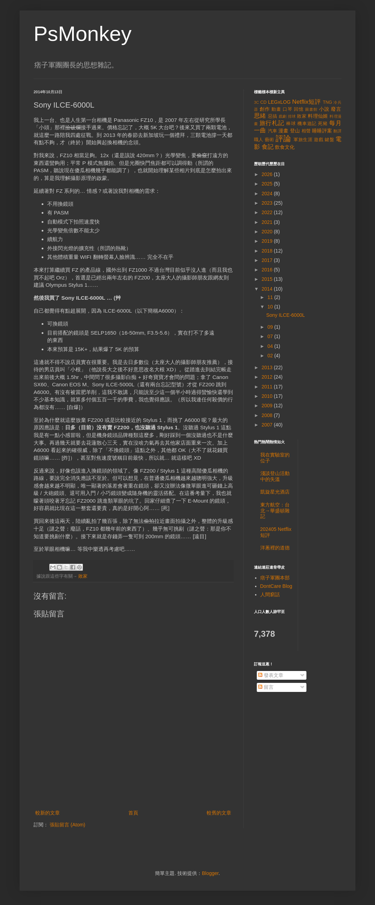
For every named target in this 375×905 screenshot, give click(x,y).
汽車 (272, 131)
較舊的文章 (219, 813)
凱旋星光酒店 (275, 492)
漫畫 (283, 130)
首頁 (133, 813)
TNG (327, 102)
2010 (268, 396)
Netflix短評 (306, 101)
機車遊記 (307, 123)
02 (270, 355)
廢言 (336, 109)
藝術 (269, 139)
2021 (268, 222)
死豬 (323, 123)
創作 (265, 109)
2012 (268, 377)
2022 (268, 212)
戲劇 (283, 116)
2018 (268, 251)
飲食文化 (285, 147)
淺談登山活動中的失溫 (275, 476)
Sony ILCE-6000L (285, 315)
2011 (268, 386)
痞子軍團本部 (275, 578)
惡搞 (272, 116)
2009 (268, 405)
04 (270, 346)
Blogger (210, 873)
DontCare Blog (276, 586)
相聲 (306, 131)
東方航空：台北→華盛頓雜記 (275, 510)
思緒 (260, 115)
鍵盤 (329, 139)
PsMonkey (83, 33)
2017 (268, 260)
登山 (295, 130)
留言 (266, 687)
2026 (268, 174)
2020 (268, 231)
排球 (292, 116)
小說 (324, 109)
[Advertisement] (133, 789)
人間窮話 (270, 594)
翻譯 (337, 131)
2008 (268, 415)
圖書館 (311, 109)
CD (263, 102)
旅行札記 (272, 123)
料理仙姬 (318, 116)
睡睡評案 (322, 130)
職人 (258, 139)
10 (270, 306)
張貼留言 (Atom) (67, 824)
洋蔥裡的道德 (275, 547)
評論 (283, 138)
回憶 (299, 109)
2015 (268, 279)
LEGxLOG (279, 102)
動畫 (276, 109)
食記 (268, 147)
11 (270, 297)
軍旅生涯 (302, 139)
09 (270, 327)
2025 (268, 184)
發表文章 (270, 675)
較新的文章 (47, 813)
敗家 (82, 576)
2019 (268, 241)
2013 (268, 367)
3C (256, 102)
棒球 (291, 123)
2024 (268, 193)
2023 (268, 203)
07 (270, 336)
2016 (268, 269)
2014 (268, 289)
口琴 (287, 109)
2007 (268, 425)
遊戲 (318, 139)
